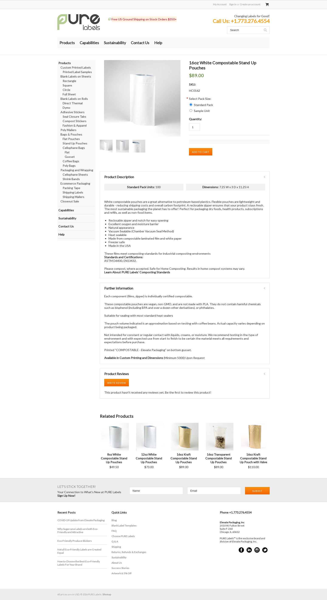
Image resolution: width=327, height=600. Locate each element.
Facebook (241, 550)
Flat (67, 152)
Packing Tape (71, 188)
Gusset (70, 156)
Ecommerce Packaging (75, 183)
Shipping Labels (73, 192)
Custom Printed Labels (76, 67)
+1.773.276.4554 (250, 21)
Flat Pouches (71, 139)
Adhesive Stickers (73, 112)
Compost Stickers (74, 121)
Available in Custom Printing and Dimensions (133, 358)
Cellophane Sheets (75, 174)
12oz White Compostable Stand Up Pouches (149, 458)
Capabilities (89, 42)
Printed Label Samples (77, 72)
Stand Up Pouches (75, 143)
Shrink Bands (71, 179)
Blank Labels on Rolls (74, 98)
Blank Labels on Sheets (76, 76)
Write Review (116, 382)
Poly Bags (69, 165)
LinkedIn (249, 550)
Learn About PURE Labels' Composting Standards (137, 272)
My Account (220, 4)
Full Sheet (69, 94)
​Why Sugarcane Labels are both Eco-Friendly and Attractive (77, 530)
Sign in (232, 4)
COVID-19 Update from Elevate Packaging (80, 520)
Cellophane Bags (74, 148)
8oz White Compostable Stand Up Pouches (114, 458)
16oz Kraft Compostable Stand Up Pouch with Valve (253, 458)
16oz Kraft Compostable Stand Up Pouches (184, 458)
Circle (66, 90)
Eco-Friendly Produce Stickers (74, 540)
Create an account (250, 4)
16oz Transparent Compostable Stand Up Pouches (218, 458)
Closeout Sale (70, 201)
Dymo (66, 107)
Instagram (257, 550)
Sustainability (115, 42)
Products (67, 42)
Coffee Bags (71, 161)
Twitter (265, 550)
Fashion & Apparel (75, 125)
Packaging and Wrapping (77, 170)
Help (158, 42)
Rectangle (69, 81)
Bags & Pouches (71, 134)
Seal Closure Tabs (74, 116)
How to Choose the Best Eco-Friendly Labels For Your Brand (78, 563)
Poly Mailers (68, 130)
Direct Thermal (73, 103)
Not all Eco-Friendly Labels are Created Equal (79, 551)
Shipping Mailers (73, 197)
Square (67, 85)
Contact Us (140, 42)
